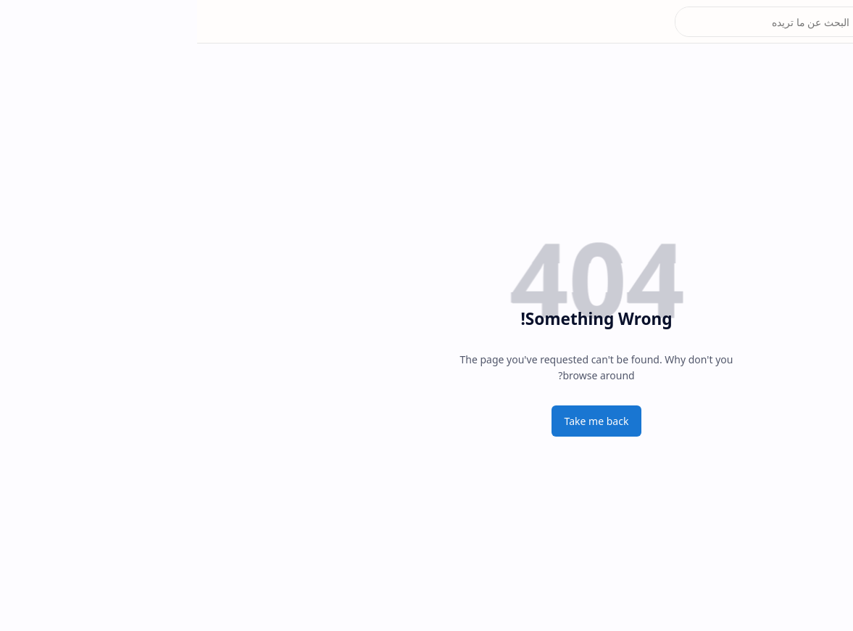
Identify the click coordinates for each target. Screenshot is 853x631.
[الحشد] (827, 130)
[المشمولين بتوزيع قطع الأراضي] (827, 159)
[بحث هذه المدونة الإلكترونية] (579, 21)
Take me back (399, 421)
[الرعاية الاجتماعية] (827, 101)
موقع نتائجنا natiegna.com (747, 22)
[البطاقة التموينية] (827, 72)
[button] (828, 22)
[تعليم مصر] (827, 188)
